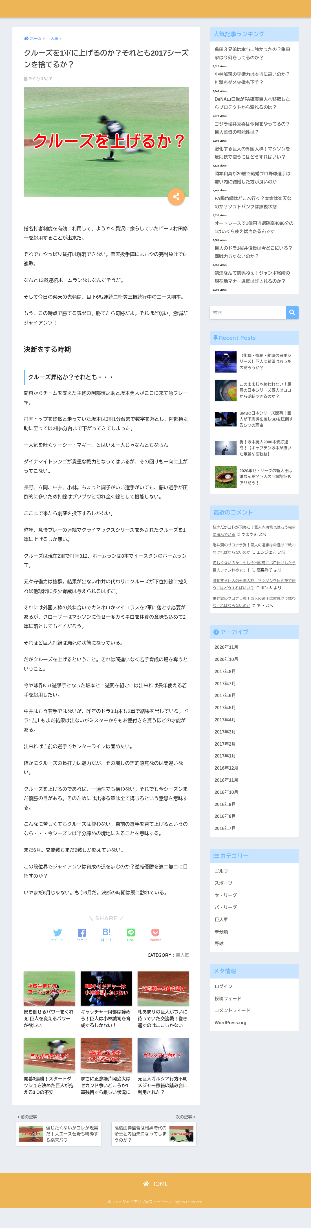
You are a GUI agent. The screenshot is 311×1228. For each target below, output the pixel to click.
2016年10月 (227, 833)
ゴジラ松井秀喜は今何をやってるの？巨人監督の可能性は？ (250, 132)
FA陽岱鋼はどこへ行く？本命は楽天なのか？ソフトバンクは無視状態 (253, 218)
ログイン (224, 1033)
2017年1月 (226, 795)
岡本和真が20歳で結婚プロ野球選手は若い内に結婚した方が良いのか (253, 192)
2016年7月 (226, 871)
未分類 (222, 977)
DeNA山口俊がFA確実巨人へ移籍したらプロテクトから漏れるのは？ (252, 106)
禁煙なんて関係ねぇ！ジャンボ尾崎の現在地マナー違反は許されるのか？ (252, 300)
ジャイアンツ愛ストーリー (54, 9)
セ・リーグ (226, 940)
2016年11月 (227, 821)
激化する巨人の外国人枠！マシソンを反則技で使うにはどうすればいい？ (252, 162)
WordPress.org (231, 1071)
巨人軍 (182, 955)
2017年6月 (226, 732)
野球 (219, 990)
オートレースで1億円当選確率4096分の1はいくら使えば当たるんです (252, 244)
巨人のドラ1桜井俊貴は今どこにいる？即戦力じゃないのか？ (251, 270)
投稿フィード (229, 1046)
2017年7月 (226, 720)
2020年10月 (227, 694)
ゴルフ (222, 915)
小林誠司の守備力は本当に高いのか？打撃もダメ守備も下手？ (250, 80)
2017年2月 (226, 783)
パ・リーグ (226, 952)
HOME (155, 1204)
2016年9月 (226, 846)
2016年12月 (227, 808)
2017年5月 (226, 745)
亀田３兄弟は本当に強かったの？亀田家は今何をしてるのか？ (252, 54)
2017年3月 (226, 770)
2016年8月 (226, 858)
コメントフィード (233, 1059)
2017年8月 (226, 707)
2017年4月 (226, 758)
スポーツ (224, 927)
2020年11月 (227, 682)
